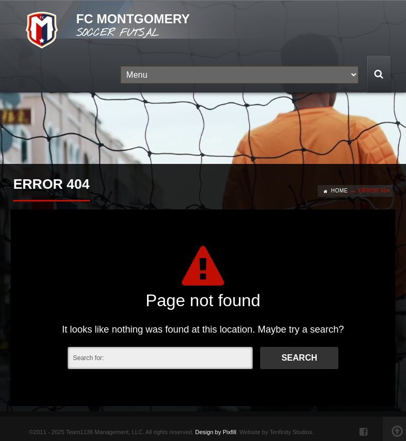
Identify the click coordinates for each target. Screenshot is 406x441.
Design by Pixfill (215, 432)
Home (339, 191)
